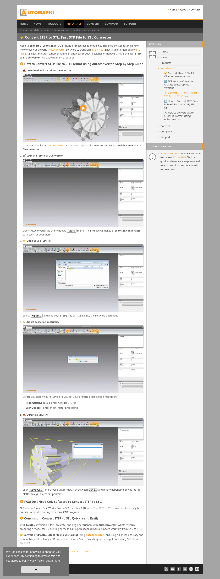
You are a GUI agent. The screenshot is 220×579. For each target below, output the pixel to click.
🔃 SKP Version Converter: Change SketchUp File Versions (179, 84)
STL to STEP (179, 157)
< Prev (75, 551)
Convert (93, 24)
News (37, 24)
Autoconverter (57, 49)
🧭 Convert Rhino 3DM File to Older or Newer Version (181, 74)
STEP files (97, 49)
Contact (195, 9)
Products (54, 24)
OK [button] (36, 569)
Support (130, 24)
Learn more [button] (53, 560)
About (184, 9)
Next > (87, 551)
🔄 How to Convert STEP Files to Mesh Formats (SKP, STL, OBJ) (181, 104)
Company (112, 24)
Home (173, 9)
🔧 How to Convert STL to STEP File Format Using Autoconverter (179, 116)
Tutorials (74, 24)
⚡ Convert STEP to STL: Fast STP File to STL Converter (180, 94)
